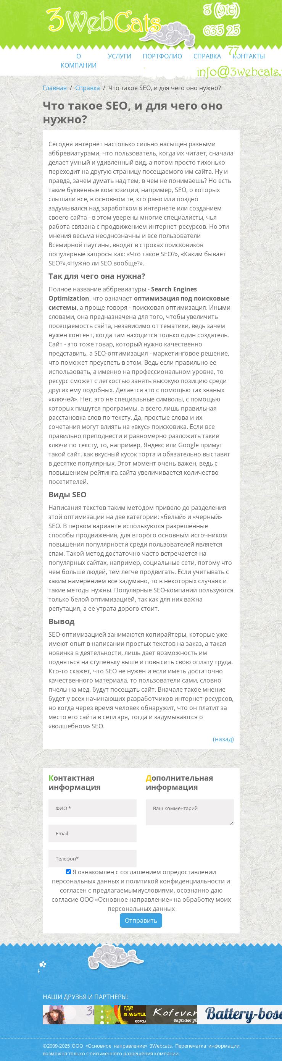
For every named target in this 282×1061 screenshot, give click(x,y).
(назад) (223, 739)
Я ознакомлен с (141, 890)
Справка (87, 88)
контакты (248, 56)
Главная (55, 88)
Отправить (141, 920)
